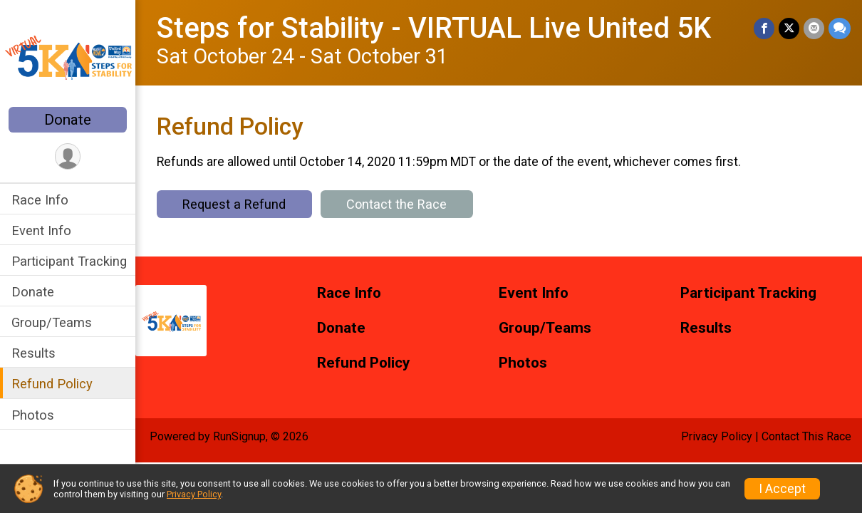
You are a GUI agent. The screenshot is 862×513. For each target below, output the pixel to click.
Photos (32, 415)
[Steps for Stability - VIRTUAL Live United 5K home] (68, 55)
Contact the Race (396, 204)
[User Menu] (68, 156)
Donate (67, 119)
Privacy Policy (716, 436)
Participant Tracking (69, 261)
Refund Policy (52, 383)
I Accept (782, 489)
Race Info (39, 199)
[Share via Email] (814, 28)
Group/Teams (51, 322)
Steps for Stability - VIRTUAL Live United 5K (434, 28)
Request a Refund (234, 204)
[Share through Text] (840, 28)
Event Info (41, 230)
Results (33, 353)
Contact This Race (806, 436)
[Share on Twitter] (789, 28)
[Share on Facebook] (764, 28)
